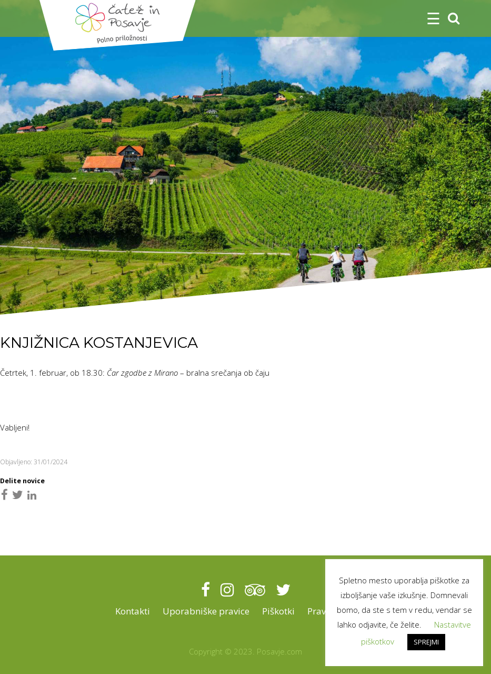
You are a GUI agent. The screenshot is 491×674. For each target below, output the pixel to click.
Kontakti (132, 611)
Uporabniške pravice (206, 611)
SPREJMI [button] (426, 642)
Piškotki (278, 611)
